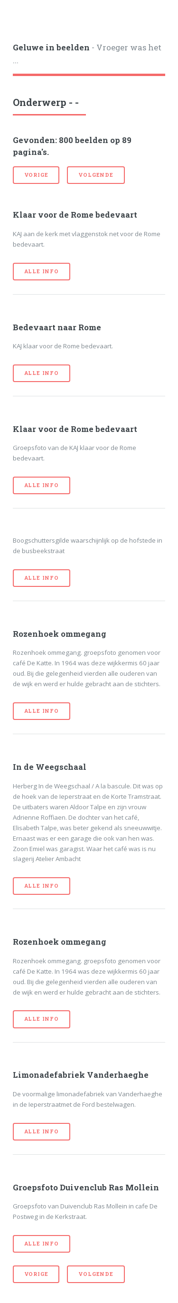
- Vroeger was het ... (87, 54)
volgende (95, 175)
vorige (36, 175)
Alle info (41, 271)
